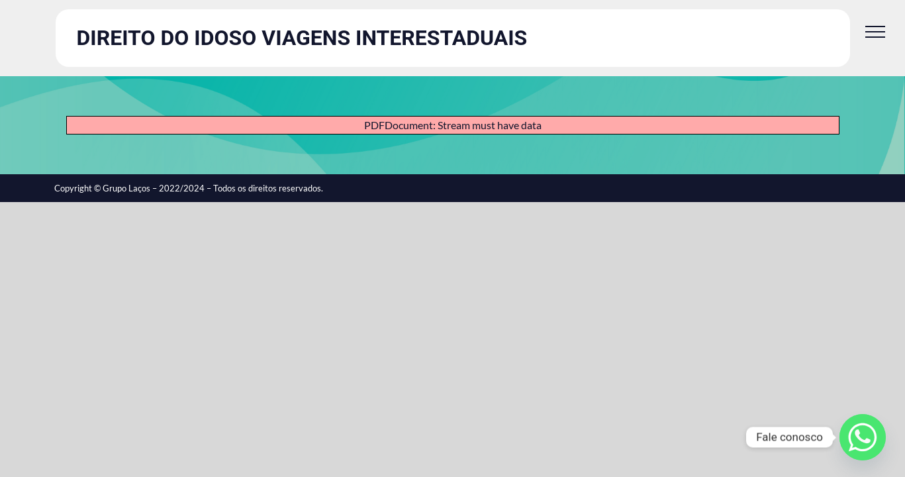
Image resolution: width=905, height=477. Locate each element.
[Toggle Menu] (875, 32)
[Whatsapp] (862, 437)
